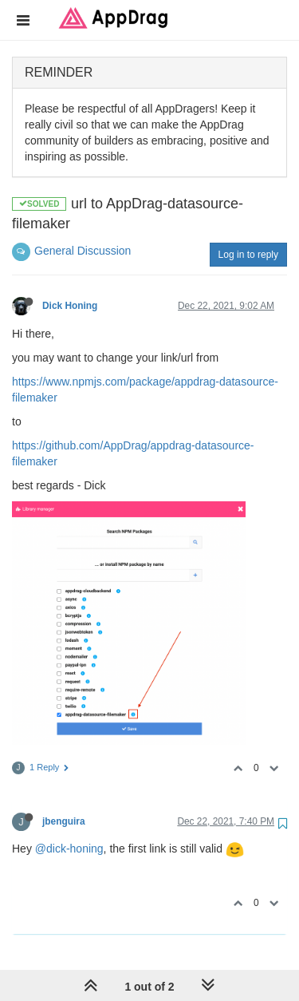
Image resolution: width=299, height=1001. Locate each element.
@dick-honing (69, 848)
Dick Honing (69, 305)
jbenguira (63, 821)
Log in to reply (248, 254)
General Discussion (82, 250)
